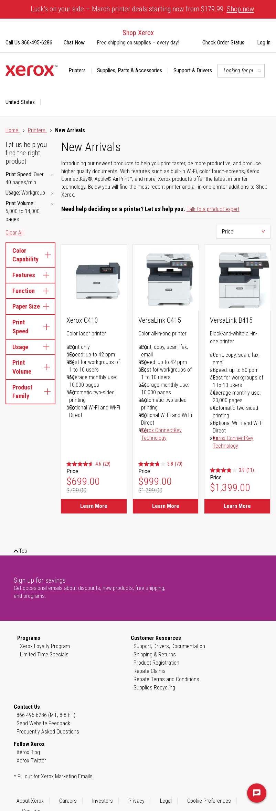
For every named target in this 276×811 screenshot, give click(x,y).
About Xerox (30, 801)
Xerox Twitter (31, 760)
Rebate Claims (150, 671)
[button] (23, 102)
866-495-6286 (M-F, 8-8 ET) (46, 715)
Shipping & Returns (155, 654)
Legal (166, 801)
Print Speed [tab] (30, 327)
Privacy (136, 801)
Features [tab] (30, 275)
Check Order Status (223, 42)
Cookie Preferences (209, 801)
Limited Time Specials (44, 654)
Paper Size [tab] (30, 306)
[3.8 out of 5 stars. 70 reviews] (160, 464)
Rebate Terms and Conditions (166, 679)
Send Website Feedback (43, 723)
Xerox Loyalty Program (45, 646)
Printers (37, 130)
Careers (68, 801)
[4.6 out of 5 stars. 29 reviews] (88, 464)
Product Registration (156, 662)
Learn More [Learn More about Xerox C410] (93, 506)
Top (23, 551)
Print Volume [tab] (30, 367)
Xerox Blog (28, 752)
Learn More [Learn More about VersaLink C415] (165, 506)
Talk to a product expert (213, 209)
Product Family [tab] (30, 392)
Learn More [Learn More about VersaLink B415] (237, 506)
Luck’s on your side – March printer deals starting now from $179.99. (142, 9)
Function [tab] (30, 290)
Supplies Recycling (154, 687)
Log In (263, 42)
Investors (102, 801)
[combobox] (241, 70)
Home (13, 130)
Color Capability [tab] (30, 255)
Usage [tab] (30, 347)
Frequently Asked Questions (48, 731)
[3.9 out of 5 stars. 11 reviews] (232, 470)
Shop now (240, 9)
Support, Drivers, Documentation (169, 646)
